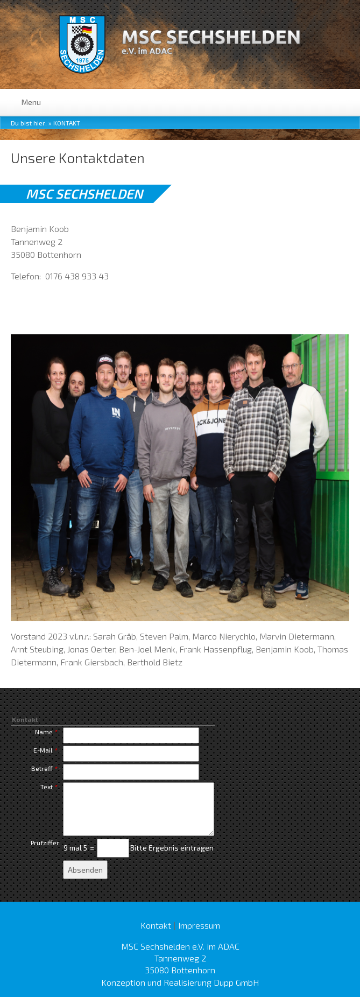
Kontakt (66, 123)
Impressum (199, 925)
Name (44, 731)
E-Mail (43, 750)
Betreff (42, 768)
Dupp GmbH (236, 982)
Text (46, 786)
